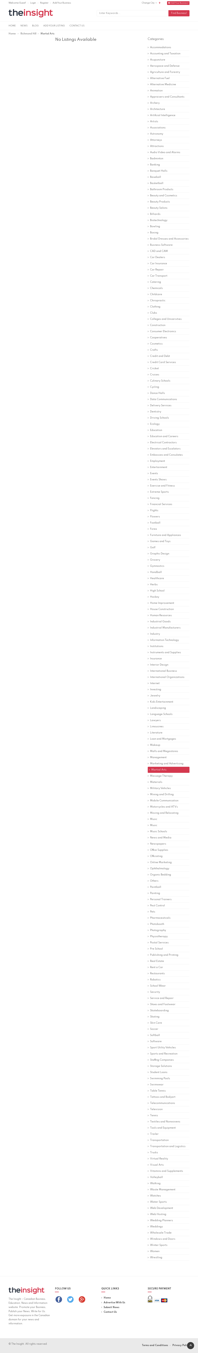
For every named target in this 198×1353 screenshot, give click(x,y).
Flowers (154, 516)
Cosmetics (155, 343)
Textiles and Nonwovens (164, 1121)
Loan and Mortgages (162, 739)
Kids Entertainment (160, 702)
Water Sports (157, 1202)
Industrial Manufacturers (164, 627)
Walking (154, 1183)
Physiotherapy (158, 936)
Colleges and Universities (165, 319)
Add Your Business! (178, 3)
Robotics (154, 979)
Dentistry (154, 411)
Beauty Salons (157, 208)
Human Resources (160, 615)
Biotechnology (157, 220)
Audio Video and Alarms (164, 152)
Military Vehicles (159, 788)
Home (12, 26)
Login (33, 3)
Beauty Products (159, 201)
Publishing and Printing (163, 955)
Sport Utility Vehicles (162, 1047)
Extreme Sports (158, 492)
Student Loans (157, 1072)
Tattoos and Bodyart (161, 1097)
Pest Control (156, 905)
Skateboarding (158, 1010)
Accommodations (159, 47)
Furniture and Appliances (164, 535)
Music (152, 819)
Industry (154, 634)
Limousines (156, 726)
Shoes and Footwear (161, 1004)
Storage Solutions (160, 1066)
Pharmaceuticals (159, 918)
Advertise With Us (113, 1302)
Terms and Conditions (155, 1345)
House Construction (161, 609)
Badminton (155, 158)
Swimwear (156, 1084)
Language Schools (160, 714)
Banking (154, 164)
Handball (155, 572)
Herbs (153, 584)
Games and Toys (159, 541)
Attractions (156, 146)
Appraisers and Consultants (166, 97)
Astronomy (155, 134)
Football (154, 523)
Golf (151, 547)
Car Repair (156, 269)
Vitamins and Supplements (165, 1171)
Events (153, 473)
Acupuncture (156, 59)
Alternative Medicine (162, 84)
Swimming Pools (159, 1078)
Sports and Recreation (162, 1053)
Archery (154, 103)
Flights (153, 510)
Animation (155, 90)
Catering (154, 282)
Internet (154, 683)
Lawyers (154, 720)
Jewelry (154, 695)
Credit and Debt (159, 356)
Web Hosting (157, 1214)
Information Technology (163, 640)
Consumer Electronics (162, 331)
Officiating (155, 856)
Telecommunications (161, 1103)
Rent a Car (155, 967)
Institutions (155, 646)
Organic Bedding (159, 874)
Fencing (153, 498)
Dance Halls (156, 393)
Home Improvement (161, 603)
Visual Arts (156, 1165)
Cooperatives (157, 337)
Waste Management (161, 1189)
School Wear (157, 986)
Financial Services (160, 504)
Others (153, 881)
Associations (157, 127)
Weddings (155, 1226)
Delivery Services (159, 405)
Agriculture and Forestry (164, 72)
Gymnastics (156, 566)
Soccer (153, 1029)
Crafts (153, 350)
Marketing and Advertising (165, 763)
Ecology (154, 424)
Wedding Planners (160, 1220)
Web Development (160, 1208)
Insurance (155, 658)
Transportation (158, 1140)
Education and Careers (163, 436)
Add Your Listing (54, 26)
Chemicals (155, 288)
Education (155, 430)
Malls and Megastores (163, 751)
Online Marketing (160, 862)
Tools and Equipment (162, 1128)
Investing (154, 689)
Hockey (153, 597)
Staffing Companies (161, 1060)
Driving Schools (158, 418)
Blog (35, 26)
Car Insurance (157, 263)
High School (156, 590)
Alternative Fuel (159, 78)
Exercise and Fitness (161, 485)
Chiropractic (156, 300)
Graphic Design (158, 553)
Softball (154, 1035)
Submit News (110, 1307)
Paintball (154, 887)
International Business (162, 671)
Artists (153, 121)
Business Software (160, 245)
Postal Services (158, 942)
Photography (157, 930)
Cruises (153, 374)
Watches (154, 1195)
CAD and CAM (158, 251)
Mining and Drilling (161, 794)
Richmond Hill (28, 34)
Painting (154, 893)
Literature (155, 732)
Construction (156, 325)
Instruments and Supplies (164, 652)
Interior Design (158, 665)
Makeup (154, 745)
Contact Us (76, 26)
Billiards (154, 214)
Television (155, 1109)
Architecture (156, 109)
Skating (153, 1016)
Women (153, 1251)
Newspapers (157, 844)
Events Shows (157, 479)
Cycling (153, 387)
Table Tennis (157, 1091)
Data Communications (162, 399)
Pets (151, 911)
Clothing (154, 306)
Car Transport (157, 276)
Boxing (153, 232)
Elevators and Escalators (164, 448)
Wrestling (155, 1257)
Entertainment (157, 467)
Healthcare (156, 578)
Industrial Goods (159, 621)
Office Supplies (158, 850)
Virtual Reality (158, 1158)
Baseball (154, 177)
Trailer (153, 1134)
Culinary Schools (159, 381)
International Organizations (166, 677)
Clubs (152, 313)
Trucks (153, 1152)
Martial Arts (157, 769)
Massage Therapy (160, 776)
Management (157, 757)
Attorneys (155, 140)
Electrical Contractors (162, 442)
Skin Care (155, 1023)
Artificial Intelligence (161, 115)
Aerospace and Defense (164, 66)
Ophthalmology (158, 868)
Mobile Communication (163, 800)
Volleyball (155, 1177)
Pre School (155, 949)
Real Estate (156, 961)
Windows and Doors (161, 1239)
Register (44, 3)
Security (154, 992)
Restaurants (156, 973)
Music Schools (157, 831)
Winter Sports (157, 1245)
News (24, 26)
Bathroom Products (160, 189)
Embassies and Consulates (165, 455)
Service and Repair (161, 998)
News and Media (159, 837)
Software (155, 1041)
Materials (155, 782)
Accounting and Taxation (164, 53)
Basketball (155, 183)
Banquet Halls (157, 171)
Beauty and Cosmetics (162, 195)
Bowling (154, 226)
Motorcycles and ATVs (163, 807)
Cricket (153, 368)
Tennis (153, 1115)
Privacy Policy (180, 1345)
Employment (156, 461)
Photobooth (156, 924)
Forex (152, 529)
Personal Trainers (160, 899)
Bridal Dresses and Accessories (168, 239)
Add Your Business (62, 3)
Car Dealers (156, 257)
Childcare (155, 294)
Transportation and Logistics (166, 1146)
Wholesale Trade (160, 1233)
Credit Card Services (162, 362)
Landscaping (157, 708)
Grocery (154, 560)
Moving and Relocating (163, 813)
